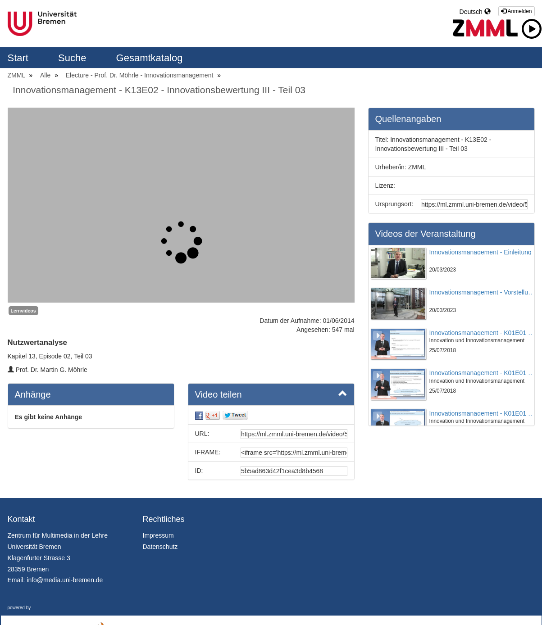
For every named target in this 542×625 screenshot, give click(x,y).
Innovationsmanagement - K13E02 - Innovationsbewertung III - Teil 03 (159, 90)
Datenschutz (160, 546)
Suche (73, 57)
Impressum (158, 535)
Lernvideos (23, 310)
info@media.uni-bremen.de (65, 580)
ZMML (17, 75)
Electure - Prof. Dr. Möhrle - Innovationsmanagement (140, 75)
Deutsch (475, 11)
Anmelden (516, 11)
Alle (46, 75)
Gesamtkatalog (149, 57)
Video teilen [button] (271, 394)
